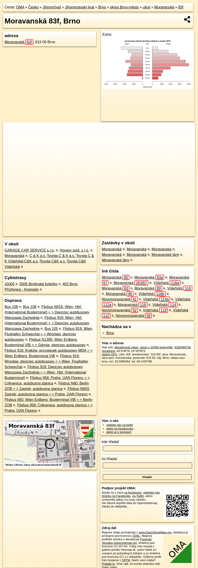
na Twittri (138, 496)
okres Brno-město (124, 7)
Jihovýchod (52, 7)
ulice (146, 7)
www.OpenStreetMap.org (155, 532)
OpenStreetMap (110, 233)
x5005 (10, 284)
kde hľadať (110, 442)
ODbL (136, 535)
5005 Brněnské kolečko (38, 284)
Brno (102, 7)
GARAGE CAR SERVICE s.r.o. (30, 250)
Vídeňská (166, 282)
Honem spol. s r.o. (74, 250)
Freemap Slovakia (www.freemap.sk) (127, 540)
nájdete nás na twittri (119, 425)
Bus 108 (11, 307)
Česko (33, 7)
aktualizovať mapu (126, 347)
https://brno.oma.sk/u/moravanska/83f (171, 233)
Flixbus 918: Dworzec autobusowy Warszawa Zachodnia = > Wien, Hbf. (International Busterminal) (45, 372)
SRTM (126, 560)
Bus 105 (51, 329)
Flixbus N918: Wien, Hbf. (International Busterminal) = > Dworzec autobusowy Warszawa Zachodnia (47, 312)
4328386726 (183, 347)
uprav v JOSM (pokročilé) (156, 347)
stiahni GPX (109, 354)
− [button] (10, 137)
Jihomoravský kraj (79, 7)
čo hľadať (109, 459)
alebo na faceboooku (120, 428)
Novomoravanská (120, 299)
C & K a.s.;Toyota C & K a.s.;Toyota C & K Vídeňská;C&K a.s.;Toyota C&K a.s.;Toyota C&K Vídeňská (49, 261)
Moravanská (164, 7)
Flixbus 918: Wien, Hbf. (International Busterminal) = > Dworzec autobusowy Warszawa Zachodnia (47, 323)
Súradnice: (109, 351)
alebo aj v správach (118, 432)
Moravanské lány (165, 255)
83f (180, 7)
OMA (20, 7)
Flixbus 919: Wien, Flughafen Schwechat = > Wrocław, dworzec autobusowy (49, 334)
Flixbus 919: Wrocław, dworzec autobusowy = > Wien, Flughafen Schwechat (46, 361)
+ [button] (10, 130)
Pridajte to (108, 563)
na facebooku (133, 492)
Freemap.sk (133, 233)
